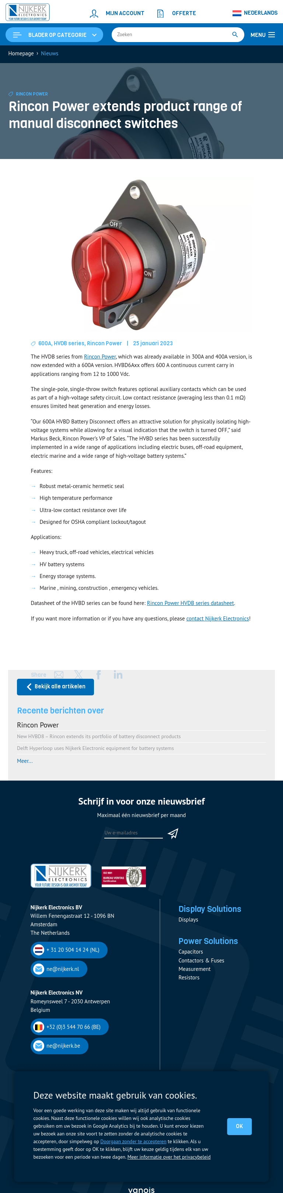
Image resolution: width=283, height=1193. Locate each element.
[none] (255, 13)
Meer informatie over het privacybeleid (168, 1157)
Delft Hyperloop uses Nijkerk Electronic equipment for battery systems (95, 748)
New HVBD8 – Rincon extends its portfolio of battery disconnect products (99, 736)
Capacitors (190, 953)
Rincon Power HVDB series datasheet (190, 603)
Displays (188, 920)
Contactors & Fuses (201, 961)
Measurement (194, 970)
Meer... (25, 761)
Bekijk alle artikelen (55, 687)
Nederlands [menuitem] (260, 13)
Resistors (188, 978)
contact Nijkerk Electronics (217, 618)
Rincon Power (32, 95)
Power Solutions (209, 942)
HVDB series (69, 344)
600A (45, 344)
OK (239, 1126)
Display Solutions (210, 909)
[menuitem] (255, 13)
